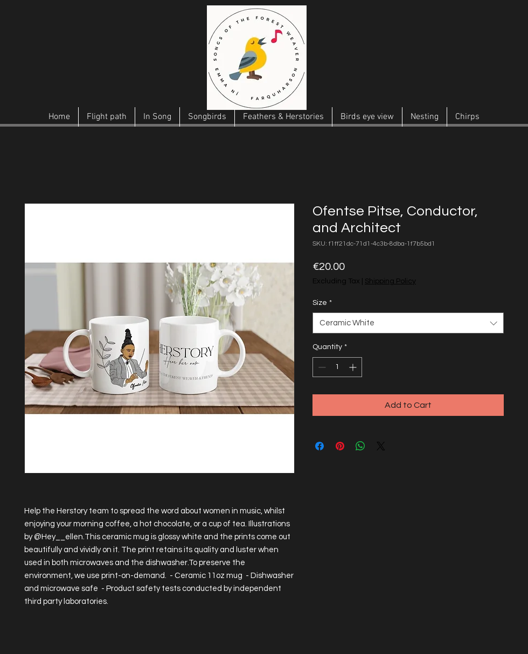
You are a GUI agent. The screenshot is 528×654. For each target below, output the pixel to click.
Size (322, 303)
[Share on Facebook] (319, 446)
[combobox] (408, 322)
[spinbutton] (337, 367)
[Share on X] (380, 446)
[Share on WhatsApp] (360, 446)
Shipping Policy (390, 281)
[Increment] (353, 367)
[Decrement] (321, 367)
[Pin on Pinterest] (340, 446)
